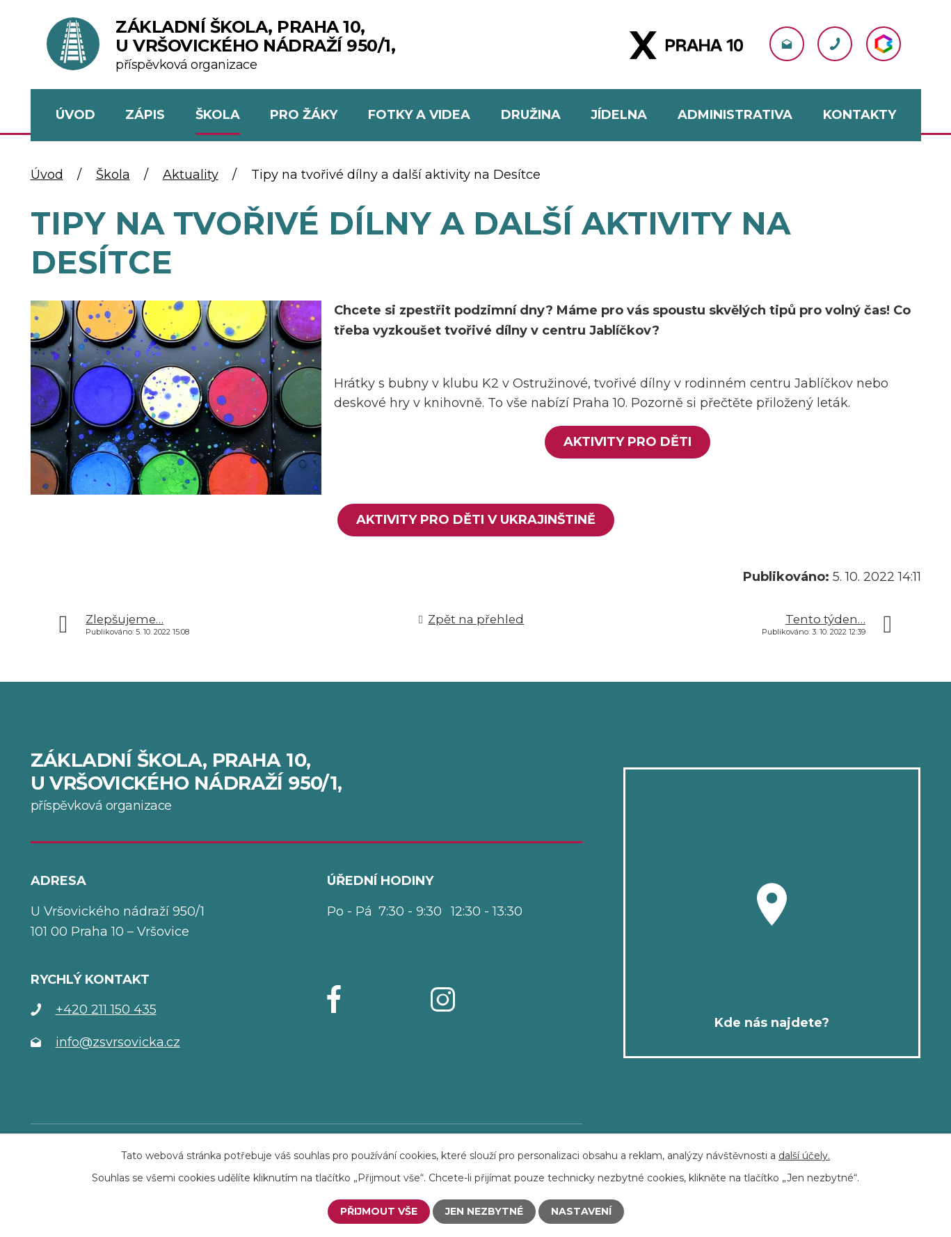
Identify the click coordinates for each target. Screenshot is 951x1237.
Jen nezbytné (484, 1211)
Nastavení (581, 1211)
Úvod (47, 174)
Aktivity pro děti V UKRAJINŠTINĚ (476, 519)
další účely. (804, 1155)
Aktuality (190, 174)
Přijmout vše (378, 1211)
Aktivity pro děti (628, 441)
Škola (113, 174)
